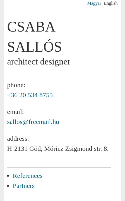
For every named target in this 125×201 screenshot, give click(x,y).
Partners (24, 185)
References (28, 175)
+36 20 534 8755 (30, 95)
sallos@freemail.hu (33, 121)
